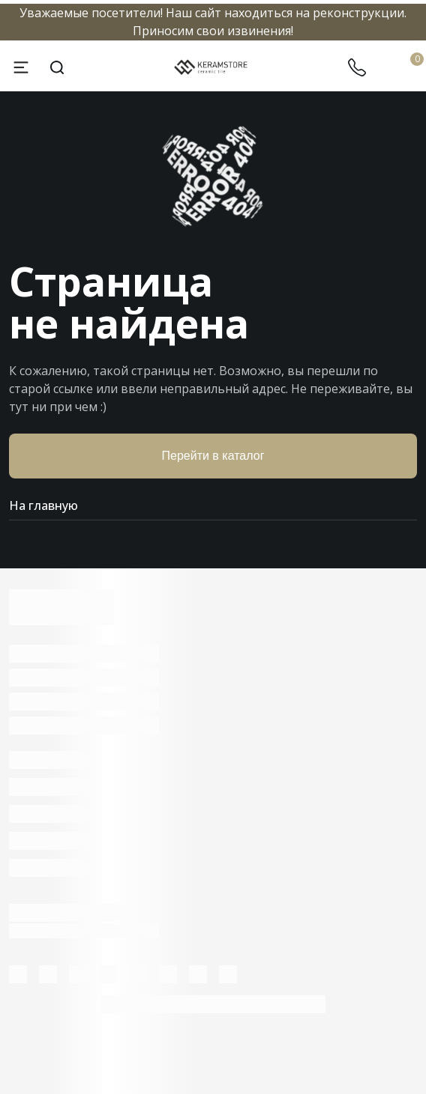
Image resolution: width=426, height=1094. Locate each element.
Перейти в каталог (213, 455)
